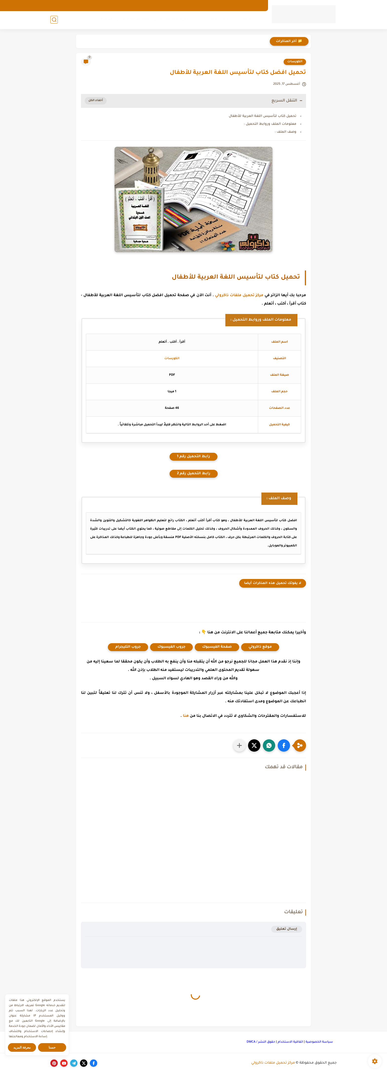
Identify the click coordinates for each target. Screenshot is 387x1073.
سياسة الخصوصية (319, 1042)
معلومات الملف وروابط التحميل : (270, 124)
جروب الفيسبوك (171, 647)
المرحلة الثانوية (135, 20)
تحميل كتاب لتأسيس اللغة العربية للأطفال (262, 116)
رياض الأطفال (250, 20)
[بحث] (54, 20)
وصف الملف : (285, 132)
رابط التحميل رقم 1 (193, 457)
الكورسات (294, 61)
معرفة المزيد (22, 1047)
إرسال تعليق (286, 929)
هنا (186, 716)
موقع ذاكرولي (260, 647)
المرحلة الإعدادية (173, 20)
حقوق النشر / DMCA (261, 1042)
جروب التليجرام (128, 647)
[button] (284, 745)
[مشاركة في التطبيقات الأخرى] (239, 745)
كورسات (104, 20)
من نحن (237, 5)
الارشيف (256, 5)
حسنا (52, 1047)
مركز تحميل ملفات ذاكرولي (239, 295)
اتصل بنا (220, 5)
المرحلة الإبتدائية (212, 20)
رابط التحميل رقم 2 (193, 474)
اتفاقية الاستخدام (290, 1042)
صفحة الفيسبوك (217, 647)
